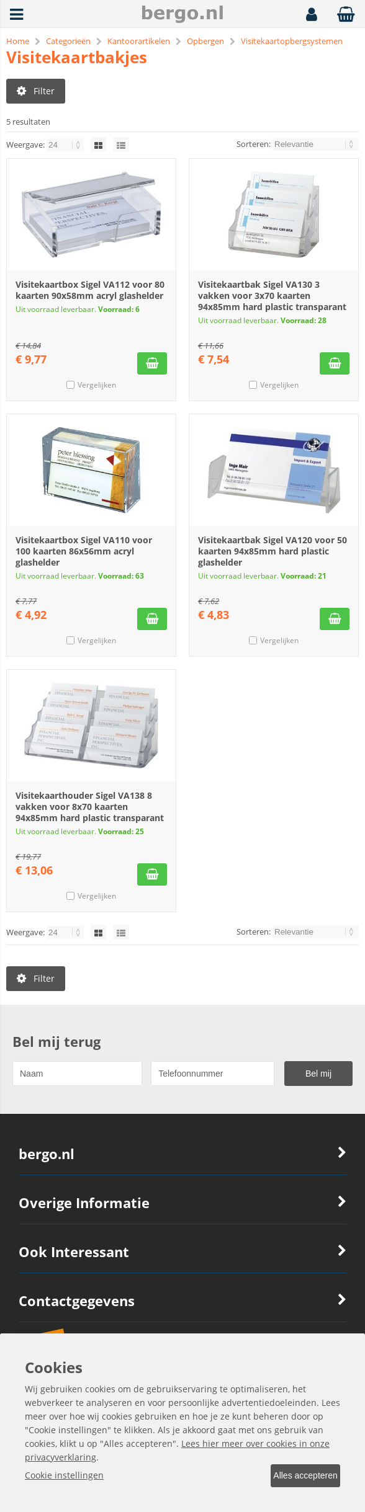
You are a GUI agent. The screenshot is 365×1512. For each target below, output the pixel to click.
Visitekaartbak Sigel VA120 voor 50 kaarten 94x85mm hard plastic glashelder (272, 556)
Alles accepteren (297, 1477)
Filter (36, 91)
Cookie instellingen (64, 1476)
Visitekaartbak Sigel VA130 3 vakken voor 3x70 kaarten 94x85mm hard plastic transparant (272, 300)
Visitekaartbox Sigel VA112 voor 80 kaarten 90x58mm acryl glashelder (90, 294)
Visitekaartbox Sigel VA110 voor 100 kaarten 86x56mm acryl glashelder (84, 556)
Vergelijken (97, 390)
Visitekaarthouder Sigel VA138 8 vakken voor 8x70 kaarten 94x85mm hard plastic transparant (90, 811)
